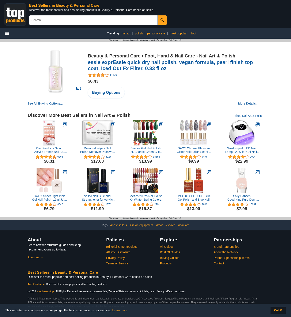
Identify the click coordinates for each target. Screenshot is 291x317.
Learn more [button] (120, 310)
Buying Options (106, 92)
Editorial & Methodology (121, 246)
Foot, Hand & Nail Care (170, 56)
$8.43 (93, 81)
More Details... (248, 103)
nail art (126, 33)
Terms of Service (117, 263)
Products (166, 263)
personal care (156, 33)
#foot (159, 225)
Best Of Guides (170, 252)
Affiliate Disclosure (118, 252)
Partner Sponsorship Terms (231, 258)
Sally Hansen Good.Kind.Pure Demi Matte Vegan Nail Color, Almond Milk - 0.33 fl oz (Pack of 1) (241, 197)
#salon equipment (141, 225)
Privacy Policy (115, 258)
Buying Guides (169, 258)
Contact (219, 263)
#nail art (183, 225)
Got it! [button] (278, 310)
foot (193, 33)
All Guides (167, 246)
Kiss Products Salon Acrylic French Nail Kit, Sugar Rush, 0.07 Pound (49, 150)
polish (139, 33)
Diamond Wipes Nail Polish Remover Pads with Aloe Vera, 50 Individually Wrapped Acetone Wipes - (97, 150)
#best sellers (118, 225)
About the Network (226, 252)
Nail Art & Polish (217, 56)
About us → (35, 257)
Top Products (36, 284)
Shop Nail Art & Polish (248, 115)
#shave (170, 225)
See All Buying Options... (45, 103)
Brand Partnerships (226, 246)
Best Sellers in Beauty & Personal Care (64, 5)
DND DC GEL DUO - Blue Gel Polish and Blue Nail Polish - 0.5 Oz (194, 197)
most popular (178, 33)
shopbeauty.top (45, 291)
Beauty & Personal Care (114, 56)
